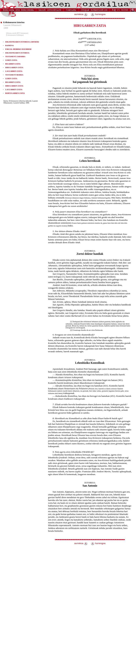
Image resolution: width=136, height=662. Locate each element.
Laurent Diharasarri (12, 25)
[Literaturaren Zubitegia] (15, 35)
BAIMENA (9, 45)
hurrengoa (98, 14)
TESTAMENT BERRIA (14, 75)
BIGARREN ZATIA (12, 64)
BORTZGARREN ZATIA (15, 93)
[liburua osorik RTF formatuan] (17, 33)
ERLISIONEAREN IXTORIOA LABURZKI (22, 42)
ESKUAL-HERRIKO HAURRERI (18, 49)
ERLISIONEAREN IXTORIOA (17, 53)
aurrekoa (81, 14)
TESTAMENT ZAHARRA (15, 56)
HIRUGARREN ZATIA (14, 67)
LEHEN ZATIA (11, 60)
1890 (5, 28)
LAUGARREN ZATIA (13, 71)
